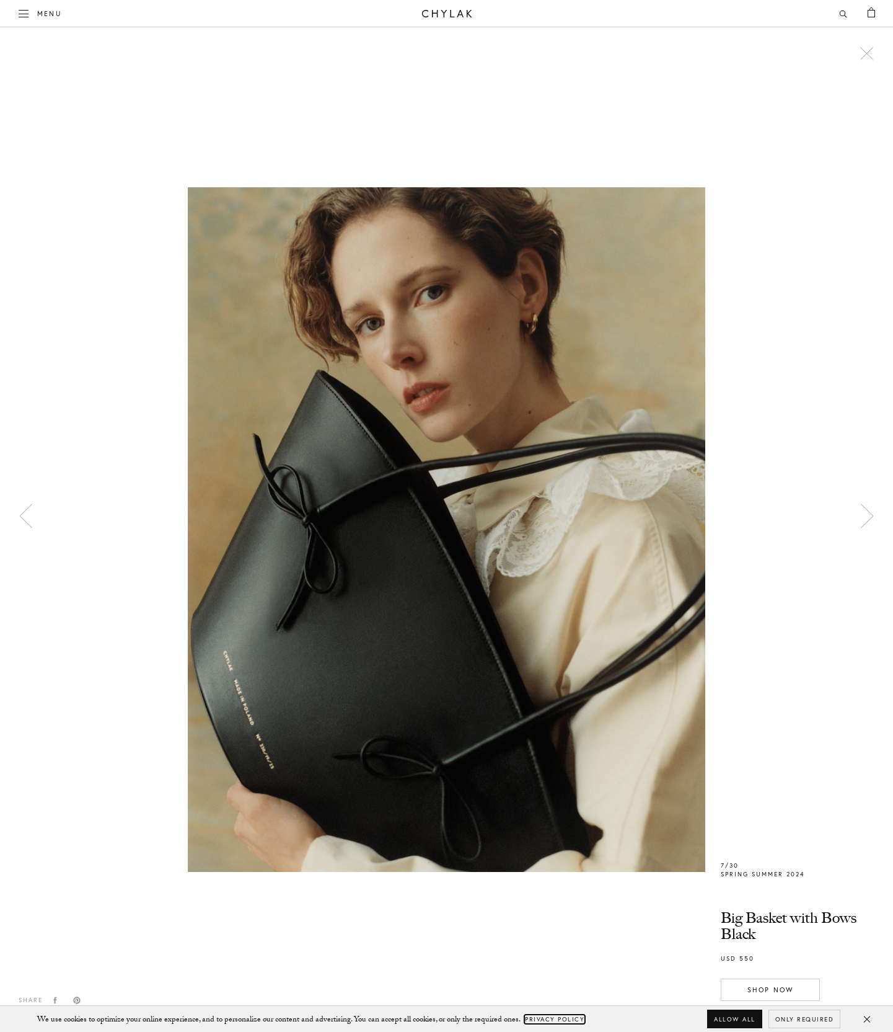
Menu (40, 12)
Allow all (734, 1019)
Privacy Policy (554, 1019)
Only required (804, 1019)
